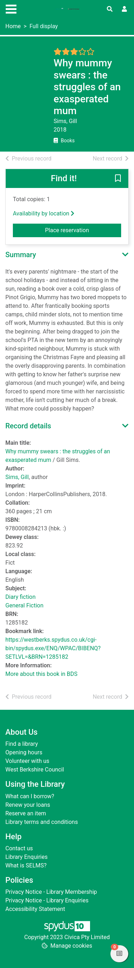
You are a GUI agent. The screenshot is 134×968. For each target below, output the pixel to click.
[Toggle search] (110, 9)
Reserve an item (25, 813)
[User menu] (124, 9)
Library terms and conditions (41, 822)
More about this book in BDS (41, 674)
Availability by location (43, 213)
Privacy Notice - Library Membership (51, 891)
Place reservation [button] (83, 230)
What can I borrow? (29, 796)
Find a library (21, 743)
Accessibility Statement (35, 909)
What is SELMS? (25, 865)
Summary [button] (20, 254)
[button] (118, 179)
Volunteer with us (27, 761)
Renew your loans (27, 804)
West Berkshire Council (34, 769)
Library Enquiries (26, 857)
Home (13, 26)
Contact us (19, 848)
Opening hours (23, 752)
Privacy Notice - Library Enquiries (47, 900)
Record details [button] (28, 426)
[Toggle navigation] (11, 8)
